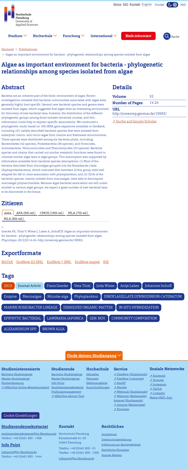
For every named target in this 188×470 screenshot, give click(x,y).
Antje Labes (129, 285)
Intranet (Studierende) (128, 400)
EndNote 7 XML (59, 262)
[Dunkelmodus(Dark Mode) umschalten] (172, 4)
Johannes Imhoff (158, 285)
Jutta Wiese (105, 285)
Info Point (57, 383)
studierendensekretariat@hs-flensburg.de (28, 434)
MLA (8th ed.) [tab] (14, 219)
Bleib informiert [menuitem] (138, 36)
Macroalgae (32, 296)
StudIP (121, 383)
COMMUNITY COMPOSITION (134, 318)
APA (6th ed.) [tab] (25, 213)
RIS (106, 262)
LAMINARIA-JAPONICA (65, 318)
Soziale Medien (112, 455)
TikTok (157, 389)
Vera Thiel (82, 285)
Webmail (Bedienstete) (132, 396)
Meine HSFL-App (161, 397)
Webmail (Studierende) (132, 392)
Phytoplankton (86, 296)
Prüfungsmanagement (66, 392)
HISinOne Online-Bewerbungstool (27, 387)
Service (121, 369)
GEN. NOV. (98, 318)
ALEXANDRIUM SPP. (20, 329)
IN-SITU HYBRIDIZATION (139, 307)
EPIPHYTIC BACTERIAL (22, 318)
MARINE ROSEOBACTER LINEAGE (30, 307)
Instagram (159, 384)
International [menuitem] (101, 34)
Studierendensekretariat (67, 387)
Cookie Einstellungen (20, 415)
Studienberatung (12, 383)
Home (117, 4)
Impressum (109, 434)
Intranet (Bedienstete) (131, 405)
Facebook (159, 376)
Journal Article (29, 285)
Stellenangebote (96, 383)
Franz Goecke (57, 285)
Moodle (122, 387)
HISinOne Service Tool (69, 396)
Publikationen (28, 49)
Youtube (158, 380)
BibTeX (7, 262)
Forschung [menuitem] (71, 34)
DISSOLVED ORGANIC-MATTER (88, 307)
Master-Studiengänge (15, 379)
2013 (8, 285)
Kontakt (135, 4)
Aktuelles (92, 374)
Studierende (62, 369)
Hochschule (97, 369)
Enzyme (10, 296)
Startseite (7, 49)
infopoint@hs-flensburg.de (19, 452)
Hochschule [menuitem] (42, 34)
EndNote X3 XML (29, 262)
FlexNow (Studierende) (132, 374)
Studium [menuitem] (15, 34)
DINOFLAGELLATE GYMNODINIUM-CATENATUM (143, 296)
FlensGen (123, 409)
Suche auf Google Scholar (136, 121)
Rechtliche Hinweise (115, 450)
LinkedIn (159, 393)
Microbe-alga (57, 296)
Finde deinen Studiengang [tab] (94, 355)
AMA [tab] (7, 213)
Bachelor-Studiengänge (16, 374)
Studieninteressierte (20, 369)
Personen (92, 379)
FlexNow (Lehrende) (130, 379)
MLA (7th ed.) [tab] (78, 213)
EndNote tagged (87, 262)
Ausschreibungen (98, 387)
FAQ (125, 4)
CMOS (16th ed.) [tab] (52, 213)
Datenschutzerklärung (116, 439)
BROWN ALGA (53, 329)
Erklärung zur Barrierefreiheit (121, 445)
